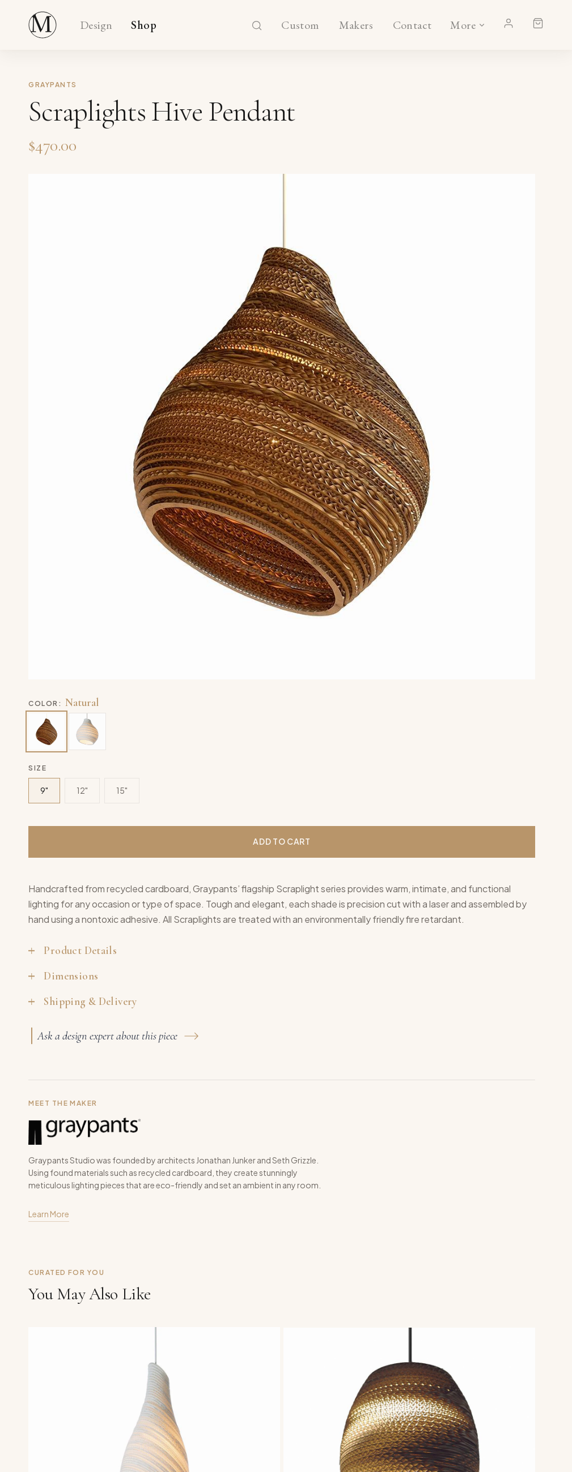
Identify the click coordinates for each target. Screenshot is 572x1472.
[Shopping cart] (538, 23)
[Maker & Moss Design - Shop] (42, 24)
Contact (412, 25)
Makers (356, 25)
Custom (300, 25)
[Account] (508, 23)
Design (96, 25)
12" (82, 791)
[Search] (256, 25)
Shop (143, 25)
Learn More (48, 1215)
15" (122, 791)
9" (44, 791)
